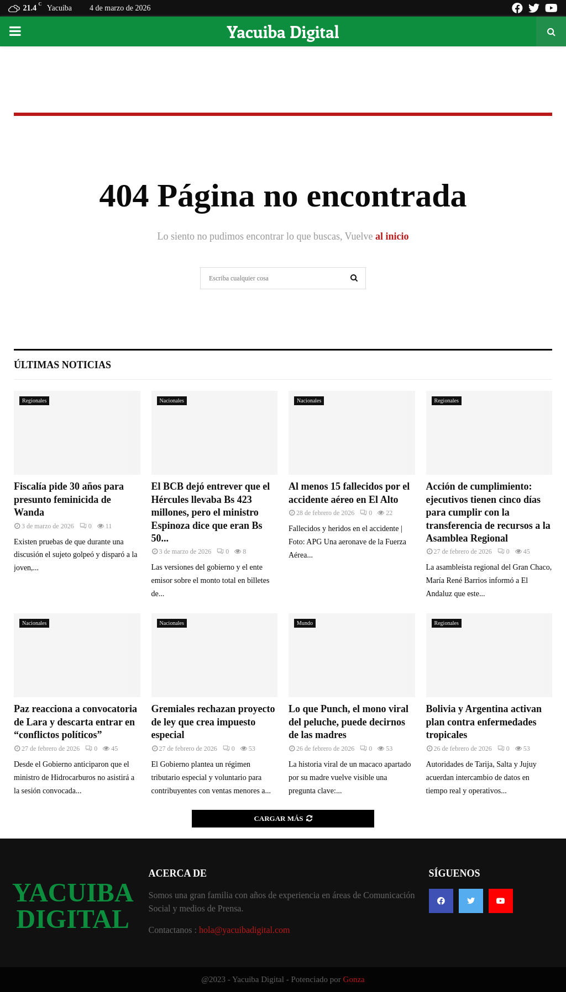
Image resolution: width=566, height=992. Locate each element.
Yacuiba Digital (283, 31)
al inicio (392, 236)
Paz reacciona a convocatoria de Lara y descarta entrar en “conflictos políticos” (75, 721)
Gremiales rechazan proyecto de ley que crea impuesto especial (213, 721)
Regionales (34, 400)
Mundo (305, 623)
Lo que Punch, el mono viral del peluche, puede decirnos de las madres (348, 721)
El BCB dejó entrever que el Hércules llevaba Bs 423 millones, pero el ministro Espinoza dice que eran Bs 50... (210, 512)
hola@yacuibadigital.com (244, 930)
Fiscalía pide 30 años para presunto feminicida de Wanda (69, 499)
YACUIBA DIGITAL (73, 905)
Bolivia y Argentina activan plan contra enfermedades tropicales (484, 721)
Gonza (354, 979)
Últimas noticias (62, 364)
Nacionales (172, 400)
